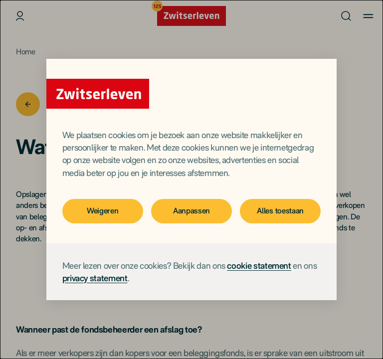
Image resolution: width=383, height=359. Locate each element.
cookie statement (259, 265)
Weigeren (102, 210)
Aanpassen (191, 210)
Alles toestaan (280, 210)
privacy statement (95, 278)
